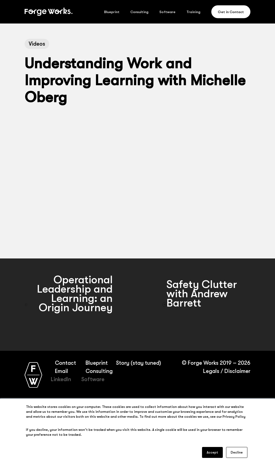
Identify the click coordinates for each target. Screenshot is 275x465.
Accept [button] (212, 452)
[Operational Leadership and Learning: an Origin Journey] (69, 304)
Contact (65, 363)
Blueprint (96, 363)
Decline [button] (237, 452)
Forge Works (203, 363)
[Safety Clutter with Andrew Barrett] (206, 304)
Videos (37, 44)
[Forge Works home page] (33, 374)
